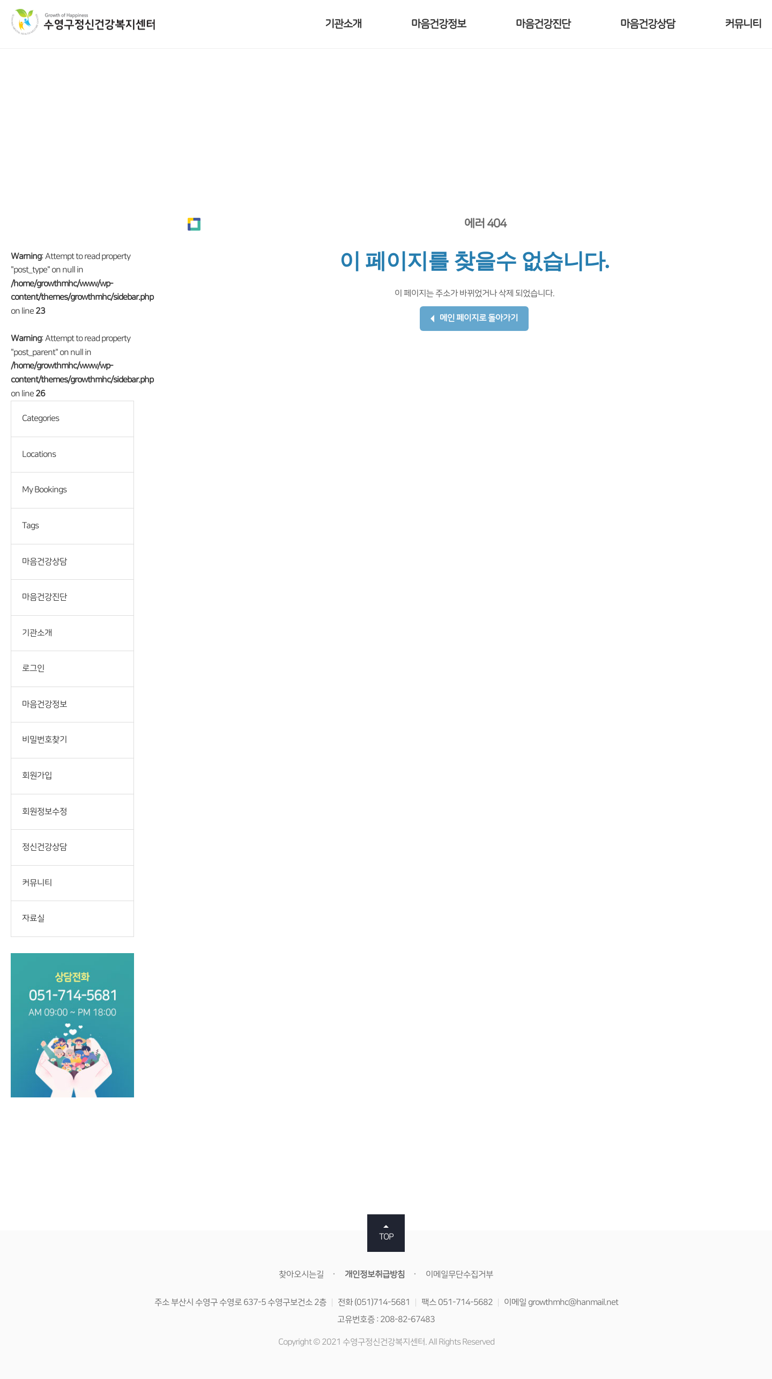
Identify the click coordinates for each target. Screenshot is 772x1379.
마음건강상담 (647, 24)
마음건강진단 (543, 24)
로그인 (33, 668)
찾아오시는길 (301, 1274)
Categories (40, 418)
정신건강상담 (44, 847)
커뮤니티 (743, 24)
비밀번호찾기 (44, 739)
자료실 (33, 918)
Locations (39, 454)
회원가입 (37, 775)
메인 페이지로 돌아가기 (474, 318)
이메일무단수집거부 (459, 1274)
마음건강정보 (438, 24)
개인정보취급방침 (375, 1274)
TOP (386, 1237)
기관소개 (343, 24)
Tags (30, 525)
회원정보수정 (44, 811)
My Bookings (44, 490)
